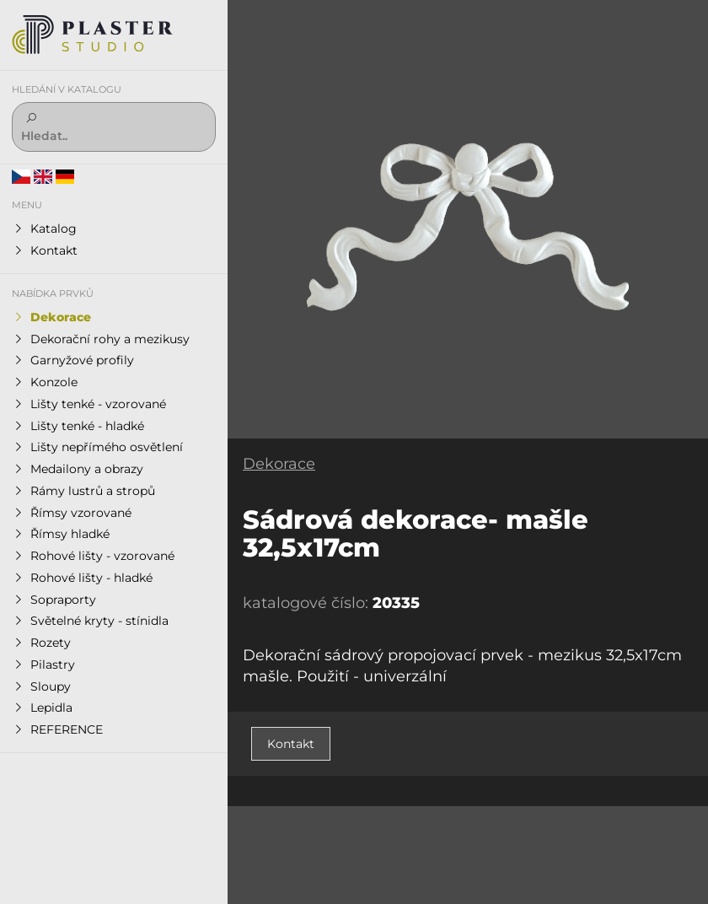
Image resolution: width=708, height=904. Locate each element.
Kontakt (290, 743)
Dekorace (279, 464)
